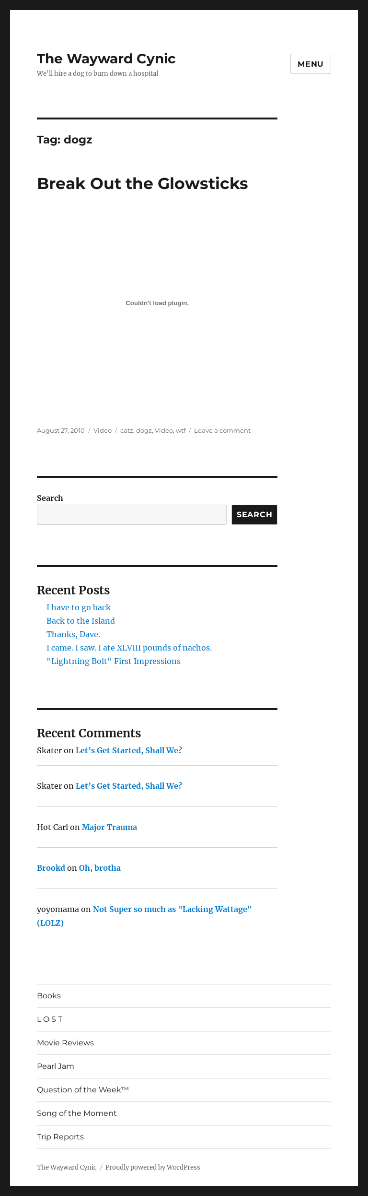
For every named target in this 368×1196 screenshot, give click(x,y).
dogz (144, 430)
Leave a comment (222, 430)
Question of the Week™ (83, 1089)
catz (126, 430)
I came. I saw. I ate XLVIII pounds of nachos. (129, 647)
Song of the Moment (77, 1113)
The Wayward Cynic (106, 58)
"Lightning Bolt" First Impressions (113, 661)
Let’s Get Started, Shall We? (129, 750)
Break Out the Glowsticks (142, 183)
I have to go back (78, 607)
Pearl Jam (55, 1066)
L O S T (49, 1019)
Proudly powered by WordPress (152, 1167)
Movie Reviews (65, 1042)
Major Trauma (109, 827)
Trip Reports (60, 1136)
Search (50, 498)
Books (49, 995)
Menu (311, 64)
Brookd (51, 868)
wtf (180, 430)
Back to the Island (80, 621)
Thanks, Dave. (73, 634)
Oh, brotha (100, 868)
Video (102, 430)
